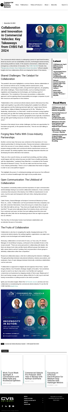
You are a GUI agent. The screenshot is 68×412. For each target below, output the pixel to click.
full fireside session (31, 282)
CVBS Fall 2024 (33, 66)
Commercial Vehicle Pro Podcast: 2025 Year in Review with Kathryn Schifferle (34, 376)
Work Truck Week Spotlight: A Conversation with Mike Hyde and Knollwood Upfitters (11, 377)
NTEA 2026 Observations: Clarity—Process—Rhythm (59, 86)
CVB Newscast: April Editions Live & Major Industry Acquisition (59, 65)
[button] (65, 4)
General (29, 49)
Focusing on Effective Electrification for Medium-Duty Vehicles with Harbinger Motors (55, 378)
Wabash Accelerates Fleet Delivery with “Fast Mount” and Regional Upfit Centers (59, 80)
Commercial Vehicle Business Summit (15, 344)
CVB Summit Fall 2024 (33, 344)
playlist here (14, 286)
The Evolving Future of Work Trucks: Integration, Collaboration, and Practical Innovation (59, 72)
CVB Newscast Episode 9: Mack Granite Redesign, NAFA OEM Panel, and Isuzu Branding (59, 127)
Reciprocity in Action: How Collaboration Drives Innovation (19, 68)
